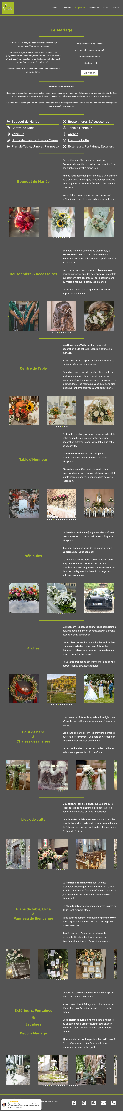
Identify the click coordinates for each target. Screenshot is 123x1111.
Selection (66, 7)
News (105, 7)
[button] (8, 221)
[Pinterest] (93, 1102)
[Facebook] (73, 1102)
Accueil (55, 7)
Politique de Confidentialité (47, 1101)
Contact (115, 7)
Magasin (80, 8)
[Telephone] (113, 1102)
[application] (83, 8)
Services (94, 8)
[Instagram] (83, 1102)
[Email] (103, 1102)
